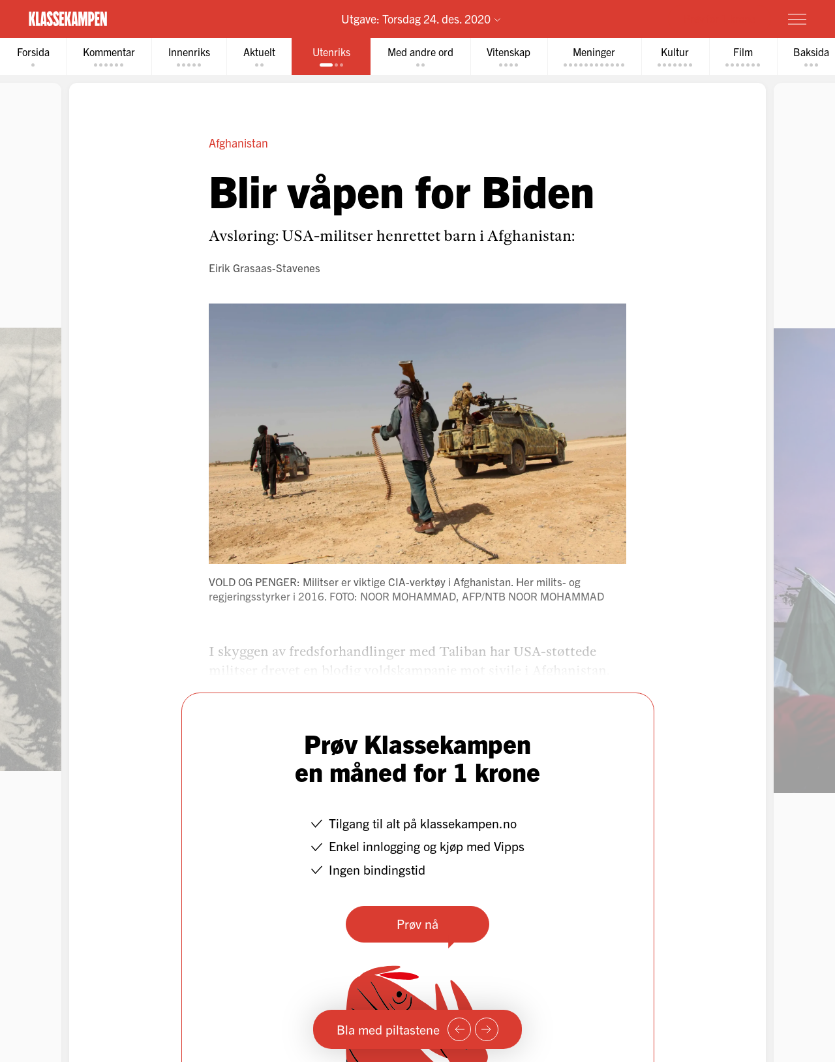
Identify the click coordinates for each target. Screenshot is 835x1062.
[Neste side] (486, 1029)
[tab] (33, 56)
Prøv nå (417, 923)
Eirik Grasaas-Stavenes (264, 267)
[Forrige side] (459, 1029)
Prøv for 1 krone (719, 18)
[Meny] (797, 19)
